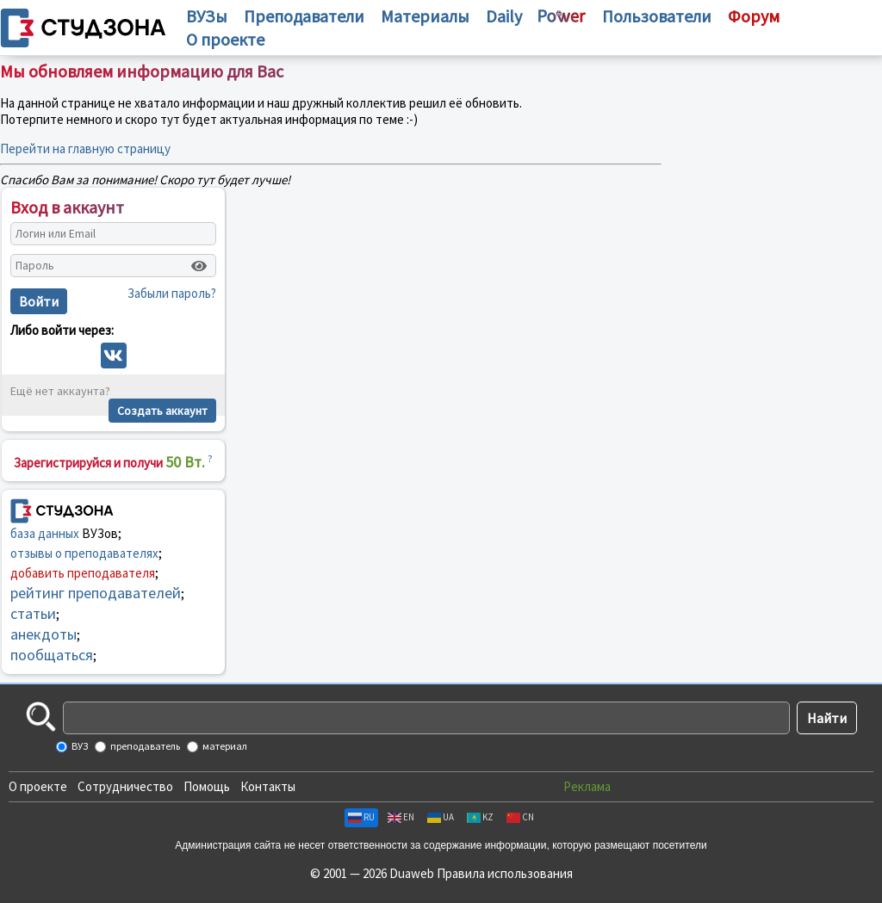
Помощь (206, 786)
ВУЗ (79, 745)
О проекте (38, 786)
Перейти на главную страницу (85, 148)
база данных (44, 533)
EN (401, 817)
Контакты (267, 786)
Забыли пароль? (171, 293)
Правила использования (505, 873)
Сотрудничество (125, 786)
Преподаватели (304, 16)
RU (361, 817)
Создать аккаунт (162, 410)
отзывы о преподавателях (84, 553)
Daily (504, 16)
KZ (480, 817)
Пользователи (656, 16)
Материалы (425, 16)
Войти (39, 301)
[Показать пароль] (199, 266)
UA (440, 817)
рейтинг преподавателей (95, 593)
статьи (33, 613)
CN (520, 817)
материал (224, 745)
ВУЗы (206, 16)
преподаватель (144, 745)
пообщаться (51, 655)
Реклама (587, 786)
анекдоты (43, 634)
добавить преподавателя (82, 573)
